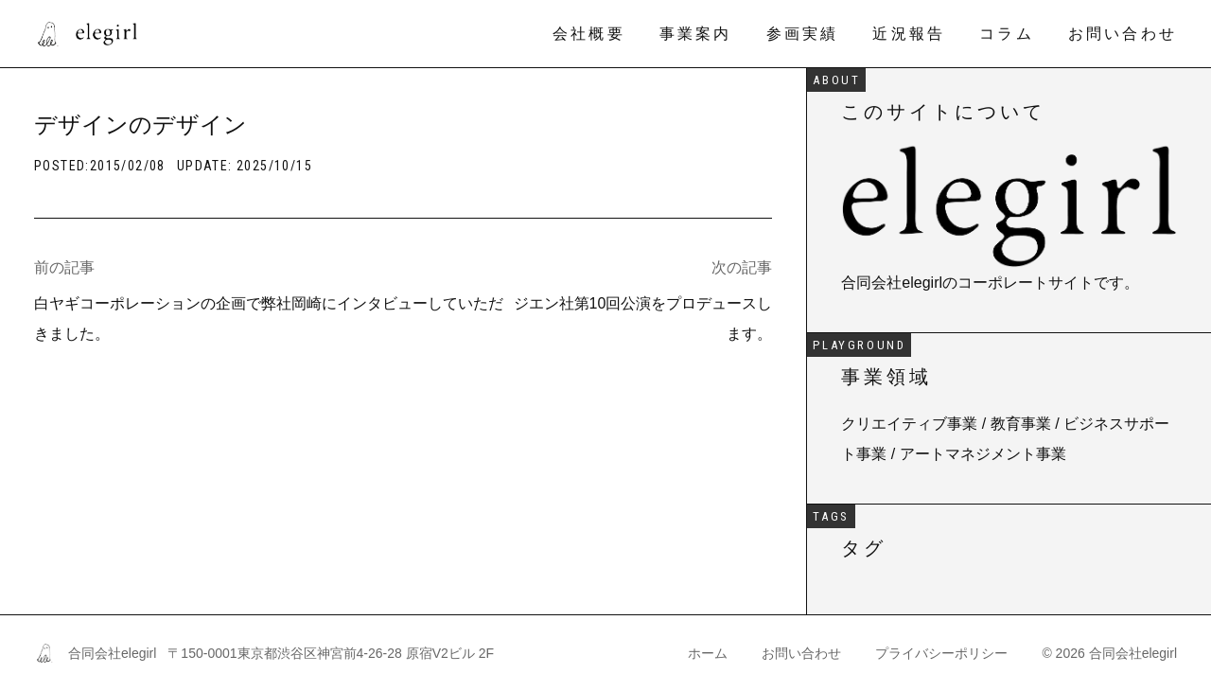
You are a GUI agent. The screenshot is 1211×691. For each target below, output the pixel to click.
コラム (1006, 34)
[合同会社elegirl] (85, 34)
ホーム (708, 653)
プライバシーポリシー (941, 653)
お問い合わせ (1122, 34)
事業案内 (695, 34)
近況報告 (908, 34)
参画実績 (802, 34)
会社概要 (589, 34)
